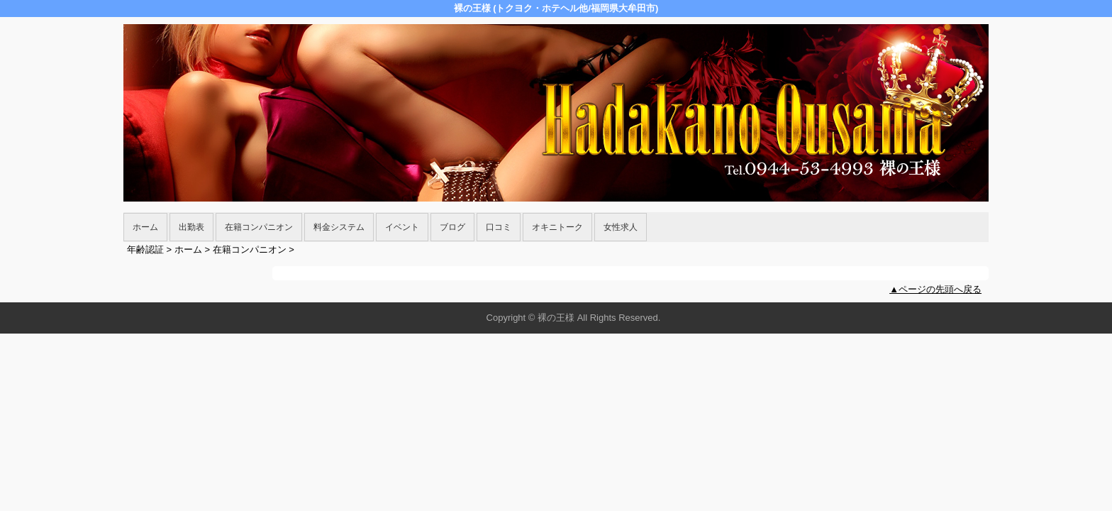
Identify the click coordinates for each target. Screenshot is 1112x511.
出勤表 (191, 227)
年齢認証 (145, 249)
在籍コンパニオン (259, 227)
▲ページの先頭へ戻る (935, 289)
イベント (402, 227)
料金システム (339, 227)
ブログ (452, 227)
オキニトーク (557, 227)
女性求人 (621, 227)
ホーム (145, 227)
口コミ (498, 227)
